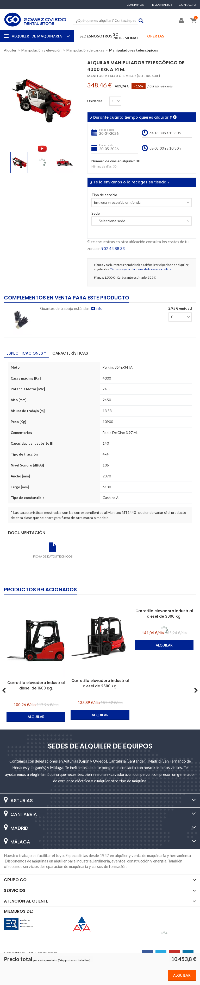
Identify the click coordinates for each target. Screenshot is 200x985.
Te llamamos (161, 4)
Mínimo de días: (102, 166)
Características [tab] (70, 353)
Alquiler (40, 36)
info (97, 308)
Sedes (85, 36)
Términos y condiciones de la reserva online (140, 269)
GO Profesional (126, 36)
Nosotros (102, 36)
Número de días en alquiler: (113, 161)
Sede (95, 213)
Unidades (95, 101)
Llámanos (135, 4)
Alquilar (182, 975)
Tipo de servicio (104, 195)
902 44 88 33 (113, 248)
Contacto (187, 4)
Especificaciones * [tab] (26, 353)
